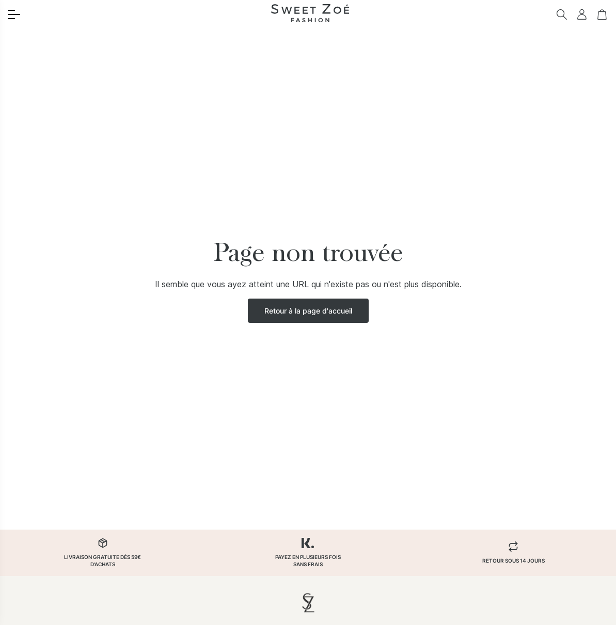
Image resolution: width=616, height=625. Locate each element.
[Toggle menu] (14, 14)
